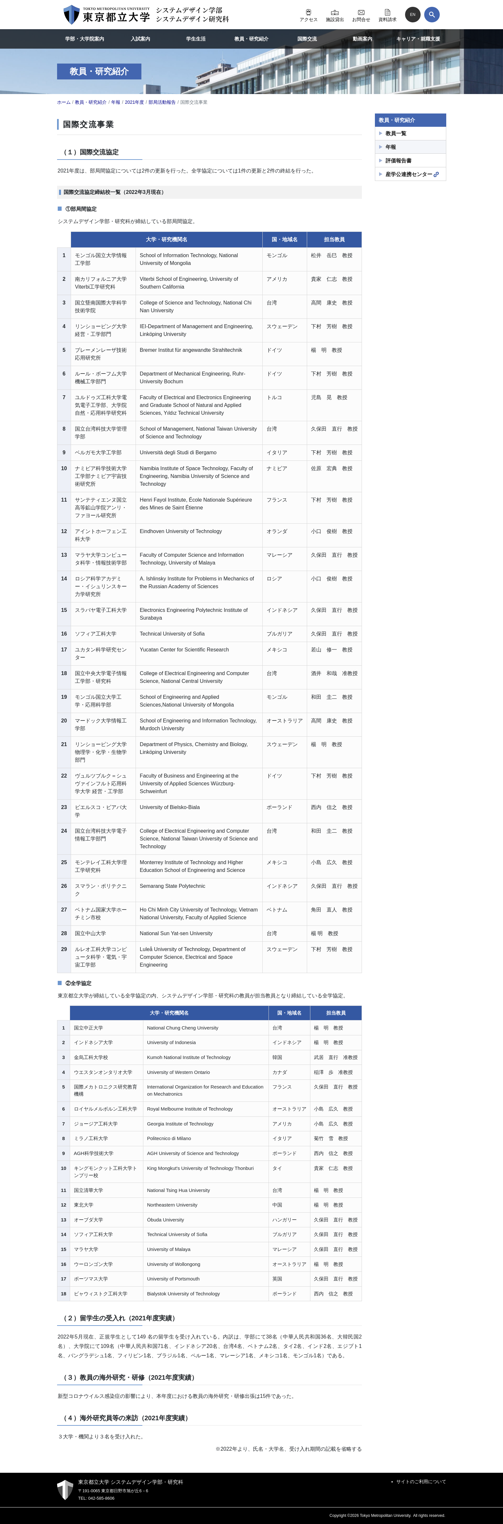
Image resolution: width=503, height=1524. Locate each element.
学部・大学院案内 (84, 39)
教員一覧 (396, 133)
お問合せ (361, 14)
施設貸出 (335, 14)
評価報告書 (399, 160)
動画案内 (362, 39)
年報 (391, 147)
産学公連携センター (412, 174)
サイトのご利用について (421, 1481)
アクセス (309, 14)
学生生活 (196, 39)
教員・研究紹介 (251, 39)
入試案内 (140, 39)
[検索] (432, 14)
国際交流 (307, 39)
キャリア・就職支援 (418, 39)
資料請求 (387, 14)
